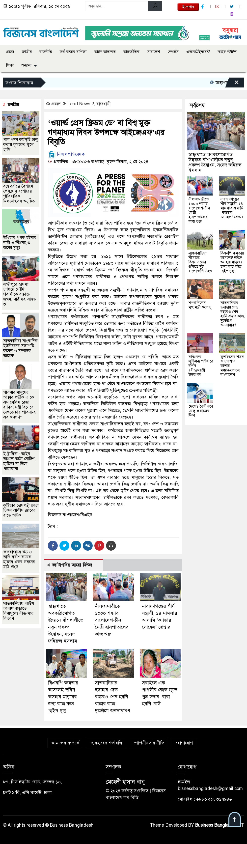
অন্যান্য (26, 65)
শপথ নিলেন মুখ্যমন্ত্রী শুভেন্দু (200, 305)
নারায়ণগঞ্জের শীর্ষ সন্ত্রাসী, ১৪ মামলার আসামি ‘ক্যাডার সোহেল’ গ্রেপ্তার (232, 208)
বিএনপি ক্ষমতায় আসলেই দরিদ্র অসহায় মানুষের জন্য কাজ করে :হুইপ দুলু (63, 697)
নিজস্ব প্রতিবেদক (66, 154)
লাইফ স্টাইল (227, 51)
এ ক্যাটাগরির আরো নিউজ (69, 565)
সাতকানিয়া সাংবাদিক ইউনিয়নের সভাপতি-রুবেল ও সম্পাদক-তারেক (20, 348)
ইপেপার (188, 6)
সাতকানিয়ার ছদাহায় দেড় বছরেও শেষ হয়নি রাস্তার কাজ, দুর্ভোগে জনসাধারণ (112, 697)
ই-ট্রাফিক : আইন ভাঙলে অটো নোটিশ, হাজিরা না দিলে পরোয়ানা (19, 461)
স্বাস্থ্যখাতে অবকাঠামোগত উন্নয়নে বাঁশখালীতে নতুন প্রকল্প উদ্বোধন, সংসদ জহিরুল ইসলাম (215, 162)
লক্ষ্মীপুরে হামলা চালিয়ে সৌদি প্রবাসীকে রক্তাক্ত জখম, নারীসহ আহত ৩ (19, 294)
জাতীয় (27, 51)
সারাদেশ (153, 51)
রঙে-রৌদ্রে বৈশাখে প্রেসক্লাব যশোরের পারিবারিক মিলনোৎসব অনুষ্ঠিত (19, 194)
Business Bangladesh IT (219, 825)
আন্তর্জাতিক (131, 51)
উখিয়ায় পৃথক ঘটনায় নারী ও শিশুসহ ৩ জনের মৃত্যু (19, 242)
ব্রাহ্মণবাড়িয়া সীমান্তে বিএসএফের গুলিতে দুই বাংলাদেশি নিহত (200, 262)
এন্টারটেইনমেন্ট (198, 51)
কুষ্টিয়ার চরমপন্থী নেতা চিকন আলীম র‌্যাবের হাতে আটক (21, 510)
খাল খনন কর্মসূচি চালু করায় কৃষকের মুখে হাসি (20, 144)
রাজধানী (103, 104)
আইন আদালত (105, 51)
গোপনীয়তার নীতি (149, 743)
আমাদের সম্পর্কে (65, 743)
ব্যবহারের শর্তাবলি (106, 743)
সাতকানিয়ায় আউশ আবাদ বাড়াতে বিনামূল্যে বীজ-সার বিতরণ (18, 611)
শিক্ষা (10, 65)
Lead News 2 (81, 104)
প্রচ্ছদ (10, 51)
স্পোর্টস (173, 51)
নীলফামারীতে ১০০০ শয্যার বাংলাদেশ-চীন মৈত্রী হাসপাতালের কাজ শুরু (112, 620)
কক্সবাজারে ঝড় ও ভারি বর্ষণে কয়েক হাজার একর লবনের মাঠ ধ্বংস (19, 559)
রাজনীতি (45, 51)
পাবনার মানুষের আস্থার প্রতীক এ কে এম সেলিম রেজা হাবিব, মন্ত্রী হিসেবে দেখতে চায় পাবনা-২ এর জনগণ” (19, 405)
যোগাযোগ (184, 743)
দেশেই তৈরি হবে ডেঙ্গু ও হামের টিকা (201, 411)
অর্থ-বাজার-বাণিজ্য (73, 51)
